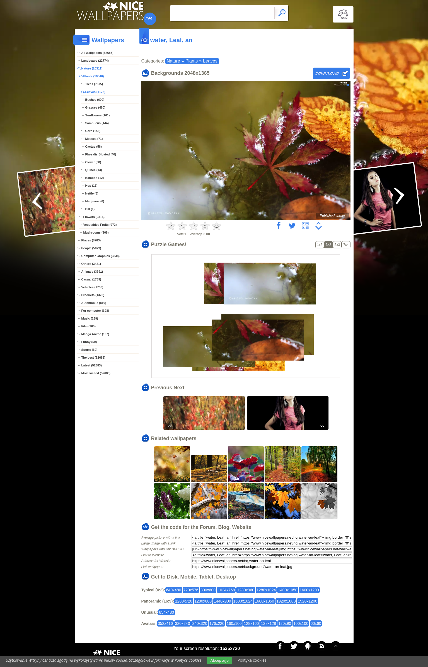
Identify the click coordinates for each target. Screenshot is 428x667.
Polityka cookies (252, 660)
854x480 (166, 612)
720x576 (191, 590)
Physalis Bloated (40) (100, 154)
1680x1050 (264, 601)
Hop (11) (91, 185)
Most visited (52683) (96, 373)
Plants (191, 61)
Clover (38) (93, 162)
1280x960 (245, 590)
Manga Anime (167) (95, 334)
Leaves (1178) (95, 91)
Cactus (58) (93, 146)
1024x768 (226, 590)
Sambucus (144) (97, 123)
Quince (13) (93, 170)
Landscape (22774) (95, 60)
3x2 (328, 245)
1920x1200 (307, 601)
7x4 (346, 245)
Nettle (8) (91, 193)
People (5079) (91, 248)
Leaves (210, 61)
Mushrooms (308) (96, 232)
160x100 (234, 623)
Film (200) (88, 326)
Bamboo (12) (94, 177)
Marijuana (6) (94, 201)
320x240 (182, 623)
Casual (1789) (91, 279)
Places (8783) (91, 240)
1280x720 (183, 601)
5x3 (337, 245)
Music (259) (89, 318)
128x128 (268, 623)
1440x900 (222, 601)
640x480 (173, 590)
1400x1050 (287, 590)
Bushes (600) (94, 99)
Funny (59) (89, 342)
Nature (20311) (92, 68)
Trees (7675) (94, 84)
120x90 (284, 623)
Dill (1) (90, 209)
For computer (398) (95, 310)
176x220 (216, 623)
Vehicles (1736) (92, 287)
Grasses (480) (95, 107)
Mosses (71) (94, 138)
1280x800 (203, 601)
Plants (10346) (93, 76)
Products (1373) (93, 295)
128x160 (251, 623)
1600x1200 (309, 590)
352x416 (165, 623)
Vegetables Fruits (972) (100, 224)
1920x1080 (286, 601)
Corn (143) (92, 131)
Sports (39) (89, 349)
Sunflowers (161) (97, 115)
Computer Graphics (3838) (100, 256)
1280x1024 (266, 590)
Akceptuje (219, 660)
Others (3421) (91, 263)
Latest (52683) (91, 365)
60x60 (316, 623)
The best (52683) (93, 357)
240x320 (199, 623)
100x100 (300, 623)
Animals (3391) (92, 271)
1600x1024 (243, 601)
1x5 (319, 245)
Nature (173, 61)
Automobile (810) (93, 302)
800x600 (208, 590)
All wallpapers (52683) (97, 52)
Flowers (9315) (94, 217)
